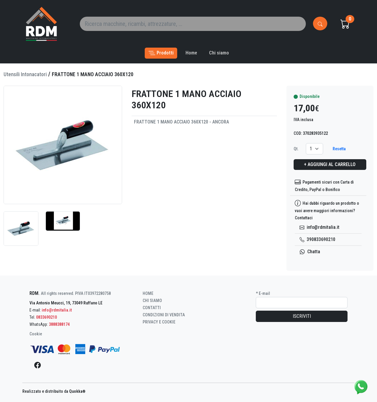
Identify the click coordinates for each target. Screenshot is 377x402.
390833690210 (317, 239)
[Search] (193, 24)
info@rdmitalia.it (319, 227)
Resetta (339, 148)
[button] (161, 53)
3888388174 (59, 324)
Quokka (77, 391)
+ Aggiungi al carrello (330, 164)
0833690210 (46, 317)
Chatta (310, 251)
